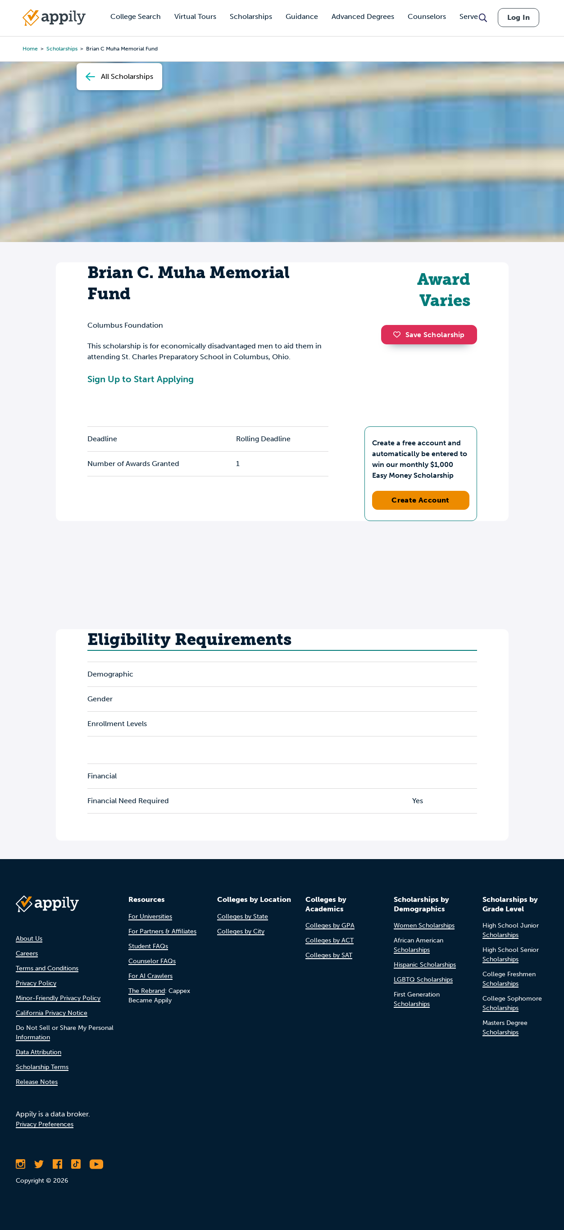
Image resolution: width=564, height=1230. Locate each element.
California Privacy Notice (51, 1013)
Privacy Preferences (44, 1124)
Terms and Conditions (47, 968)
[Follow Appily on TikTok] (76, 1164)
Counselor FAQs (152, 961)
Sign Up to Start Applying (140, 379)
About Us (29, 938)
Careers (27, 953)
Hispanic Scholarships (425, 965)
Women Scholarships (424, 925)
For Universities (150, 916)
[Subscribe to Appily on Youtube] (96, 1164)
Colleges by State (242, 916)
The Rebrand (146, 991)
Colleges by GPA (330, 925)
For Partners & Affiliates (162, 931)
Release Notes (37, 1082)
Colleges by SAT (328, 955)
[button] (399, 334)
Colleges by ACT (329, 940)
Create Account (420, 500)
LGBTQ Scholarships (423, 979)
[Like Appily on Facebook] (57, 1164)
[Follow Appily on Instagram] (20, 1164)
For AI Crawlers (150, 976)
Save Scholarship (428, 334)
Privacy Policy (36, 983)
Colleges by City (240, 931)
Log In (518, 17)
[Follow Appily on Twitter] (39, 1164)
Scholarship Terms (42, 1067)
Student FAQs (148, 946)
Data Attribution (38, 1052)
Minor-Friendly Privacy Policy (58, 998)
